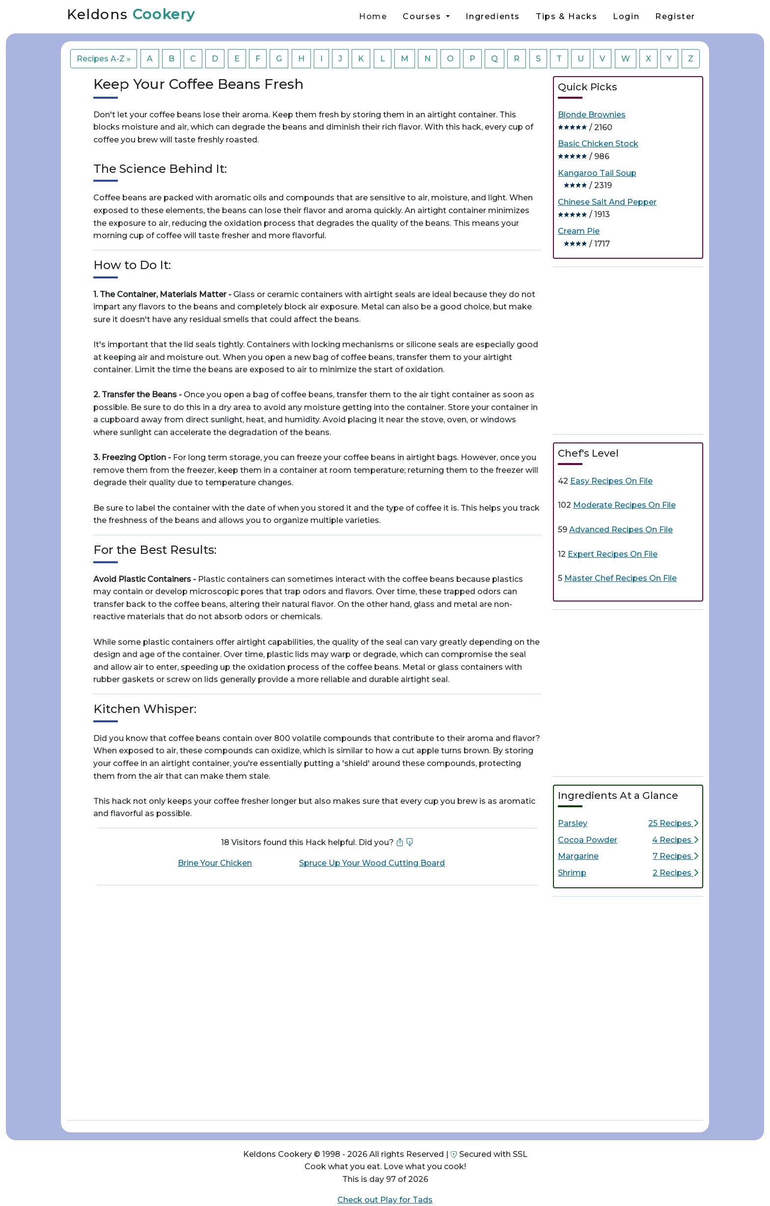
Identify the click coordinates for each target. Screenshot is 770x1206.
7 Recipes (675, 856)
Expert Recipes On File (613, 554)
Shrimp (572, 872)
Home (373, 16)
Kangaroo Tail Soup (597, 173)
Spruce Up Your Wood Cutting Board (372, 863)
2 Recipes (675, 872)
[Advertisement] (628, 348)
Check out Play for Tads (385, 1200)
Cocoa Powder (587, 840)
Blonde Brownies (592, 114)
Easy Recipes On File (611, 481)
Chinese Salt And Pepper (607, 202)
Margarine (578, 856)
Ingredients (493, 16)
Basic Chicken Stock (598, 143)
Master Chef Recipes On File (620, 578)
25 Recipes (673, 823)
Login (626, 16)
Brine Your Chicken (215, 863)
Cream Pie (579, 231)
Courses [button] (423, 16)
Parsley (572, 823)
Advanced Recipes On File (621, 529)
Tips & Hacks (566, 16)
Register (675, 16)
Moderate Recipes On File (624, 505)
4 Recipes (675, 840)
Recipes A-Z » (104, 58)
